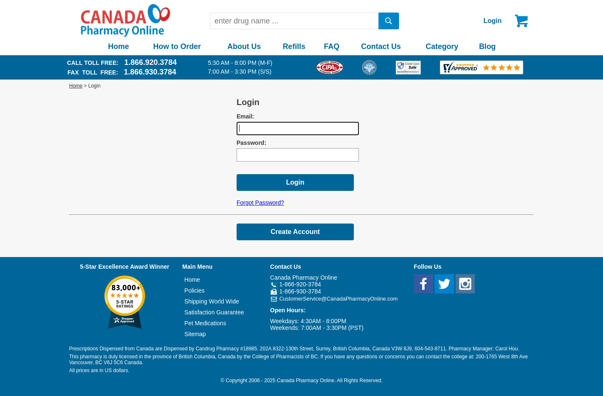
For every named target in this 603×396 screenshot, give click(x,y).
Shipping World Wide (211, 301)
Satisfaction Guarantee (214, 312)
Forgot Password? (260, 202)
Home (118, 46)
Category (442, 46)
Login (492, 20)
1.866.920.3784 (150, 62)
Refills (294, 46)
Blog (487, 46)
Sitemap (195, 334)
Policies (194, 290)
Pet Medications (205, 323)
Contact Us (381, 46)
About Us (244, 46)
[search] (389, 21)
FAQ (331, 46)
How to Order (177, 46)
